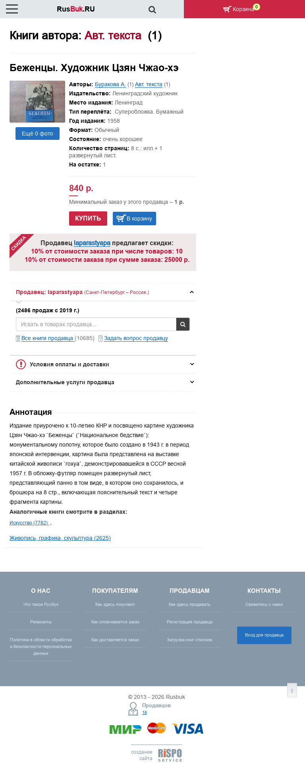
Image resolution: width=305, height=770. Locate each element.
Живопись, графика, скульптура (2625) (60, 538)
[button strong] (103, 292)
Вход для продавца (264, 635)
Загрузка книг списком (189, 639)
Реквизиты (41, 622)
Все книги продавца (48, 338)
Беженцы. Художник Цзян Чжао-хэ (94, 68)
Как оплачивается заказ (115, 622)
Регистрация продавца (189, 622)
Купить (88, 218)
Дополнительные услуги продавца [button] (65, 382)
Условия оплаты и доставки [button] (69, 364)
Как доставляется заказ (115, 639)
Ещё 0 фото (37, 133)
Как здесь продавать (189, 604)
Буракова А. (110, 84)
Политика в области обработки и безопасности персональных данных (41, 646)
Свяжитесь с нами (264, 604)
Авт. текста (148, 84)
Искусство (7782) (29, 523)
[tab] (103, 292)
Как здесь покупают (115, 604)
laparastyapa (92, 242)
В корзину (139, 218)
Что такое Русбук (40, 604)
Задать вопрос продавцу (136, 338)
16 (144, 712)
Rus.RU (76, 9)
